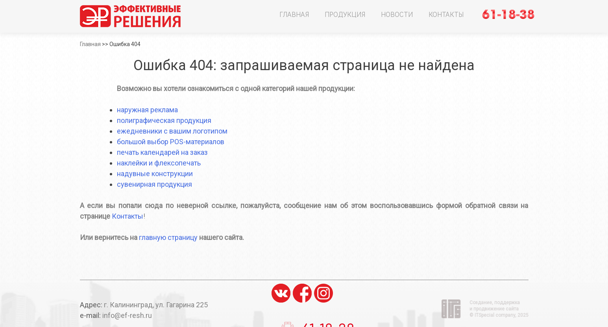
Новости (397, 14)
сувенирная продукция (154, 184)
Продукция (345, 14)
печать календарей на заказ (162, 152)
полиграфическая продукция (164, 120)
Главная (294, 14)
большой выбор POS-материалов (170, 141)
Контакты (446, 14)
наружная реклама (147, 110)
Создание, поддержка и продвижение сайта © (499, 309)
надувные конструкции (155, 173)
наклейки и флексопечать (159, 163)
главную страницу (168, 237)
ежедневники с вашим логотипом (172, 131)
